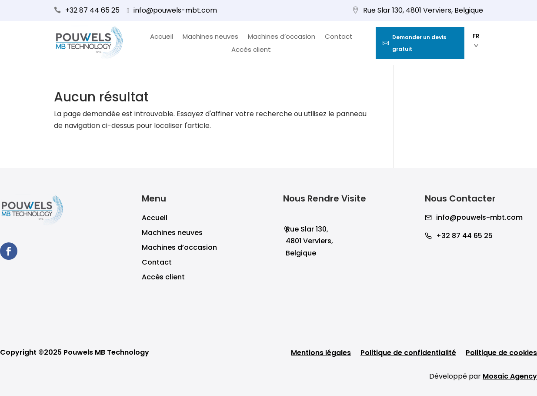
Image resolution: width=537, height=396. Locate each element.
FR (476, 40)
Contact (339, 37)
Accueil (161, 37)
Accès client (251, 50)
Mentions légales (321, 354)
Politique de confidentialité (408, 354)
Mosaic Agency (510, 376)
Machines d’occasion (281, 37)
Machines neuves (210, 37)
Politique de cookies (501, 354)
